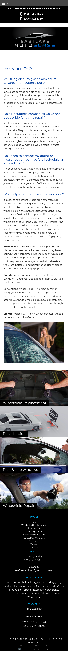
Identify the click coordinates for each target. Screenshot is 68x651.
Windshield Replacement (34, 525)
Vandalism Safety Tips (34, 534)
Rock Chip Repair (34, 531)
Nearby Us (34, 541)
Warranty (33, 544)
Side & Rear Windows (34, 538)
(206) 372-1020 (33, 18)
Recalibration (34, 528)
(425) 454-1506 (33, 13)
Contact (34, 547)
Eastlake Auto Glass (29, 639)
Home (34, 522)
